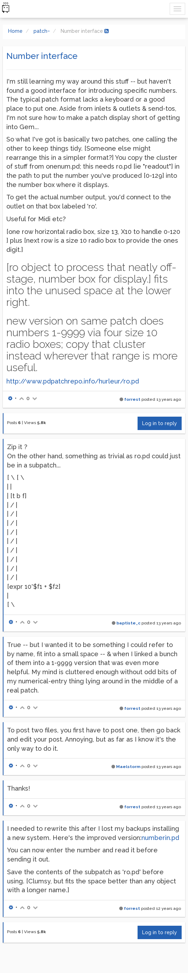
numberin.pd (160, 837)
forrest (132, 399)
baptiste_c (128, 623)
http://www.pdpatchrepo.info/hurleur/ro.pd (72, 381)
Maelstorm (128, 766)
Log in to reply (159, 423)
